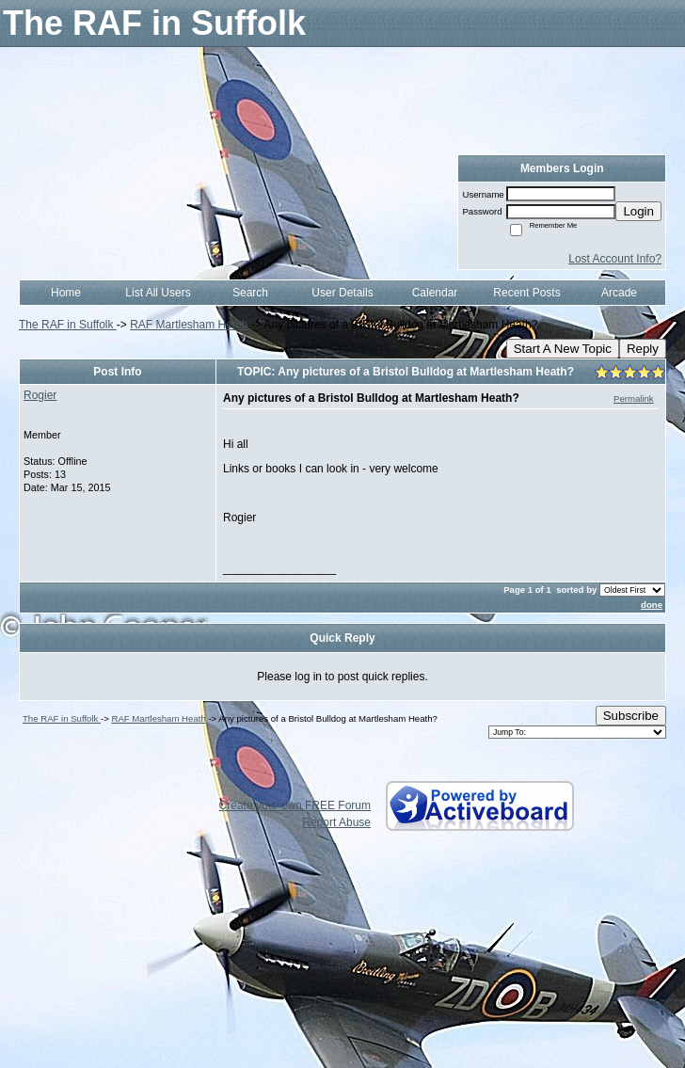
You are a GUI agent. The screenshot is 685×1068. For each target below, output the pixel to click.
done (651, 604)
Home (66, 292)
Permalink (633, 398)
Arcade (619, 292)
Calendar (435, 292)
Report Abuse (336, 822)
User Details (342, 292)
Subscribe (631, 716)
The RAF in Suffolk (68, 324)
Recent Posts (526, 292)
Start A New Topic (563, 349)
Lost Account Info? (614, 258)
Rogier (40, 395)
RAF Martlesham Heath (188, 324)
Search (250, 292)
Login (638, 211)
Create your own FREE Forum (295, 805)
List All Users (157, 292)
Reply (643, 349)
